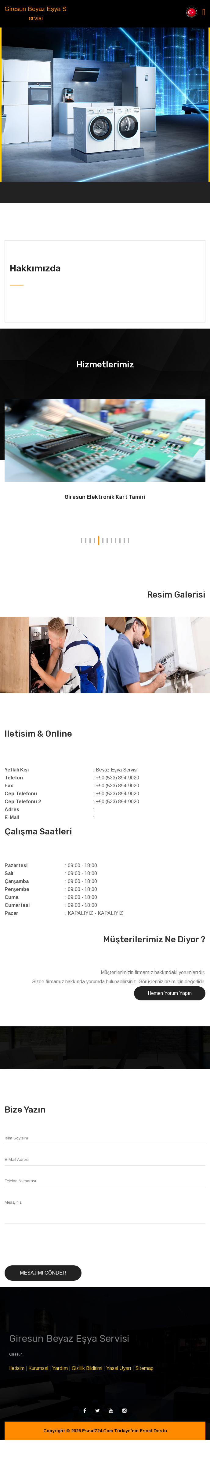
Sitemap (144, 1368)
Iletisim (16, 1368)
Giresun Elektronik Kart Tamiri (105, 497)
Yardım (60, 1368)
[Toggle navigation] (203, 12)
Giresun (16, 1354)
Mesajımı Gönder (43, 1272)
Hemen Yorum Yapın (170, 993)
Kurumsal (38, 1368)
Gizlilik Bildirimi (87, 1368)
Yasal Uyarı (118, 1368)
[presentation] (51, 1245)
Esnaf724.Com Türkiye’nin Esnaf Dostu (124, 1430)
